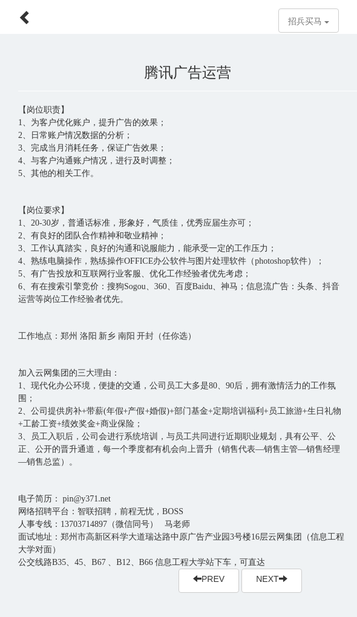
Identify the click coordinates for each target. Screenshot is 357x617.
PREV (208, 579)
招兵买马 (308, 21)
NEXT (271, 579)
